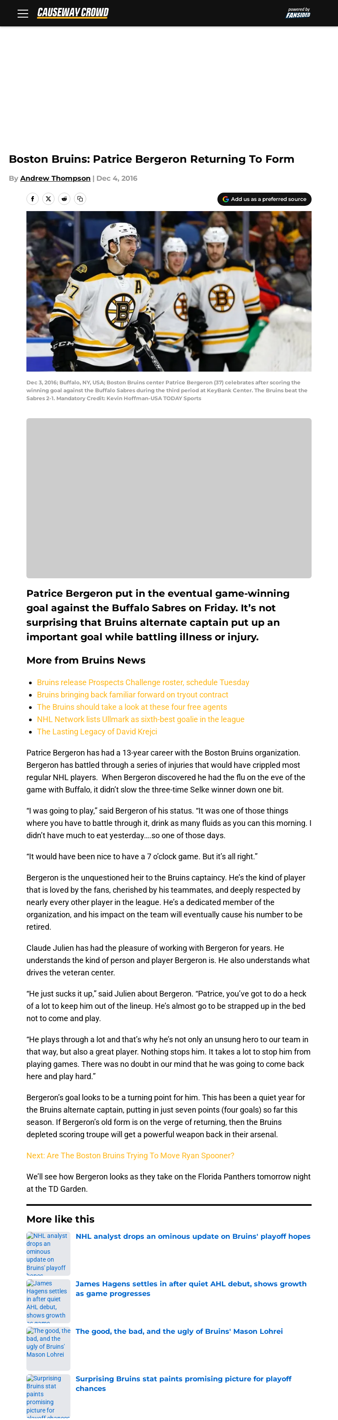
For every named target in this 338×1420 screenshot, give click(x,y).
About (33, 1307)
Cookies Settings (51, 1356)
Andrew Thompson (55, 178)
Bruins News (75, 1246)
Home (36, 1246)
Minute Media (65, 1379)
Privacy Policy (192, 1324)
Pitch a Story (118, 1324)
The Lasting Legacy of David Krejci (97, 731)
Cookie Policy (45, 1340)
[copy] (80, 199)
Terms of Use (288, 1324)
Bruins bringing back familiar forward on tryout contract (132, 694)
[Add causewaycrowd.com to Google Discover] (264, 199)
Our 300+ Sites (290, 1307)
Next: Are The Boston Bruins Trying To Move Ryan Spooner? (130, 1155)
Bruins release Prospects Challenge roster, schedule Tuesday (143, 682)
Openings (112, 1307)
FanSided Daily (48, 1324)
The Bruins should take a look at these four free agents (132, 707)
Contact (181, 1307)
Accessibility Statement (209, 1340)
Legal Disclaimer (125, 1340)
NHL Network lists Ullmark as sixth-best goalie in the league (141, 719)
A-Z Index (281, 1340)
